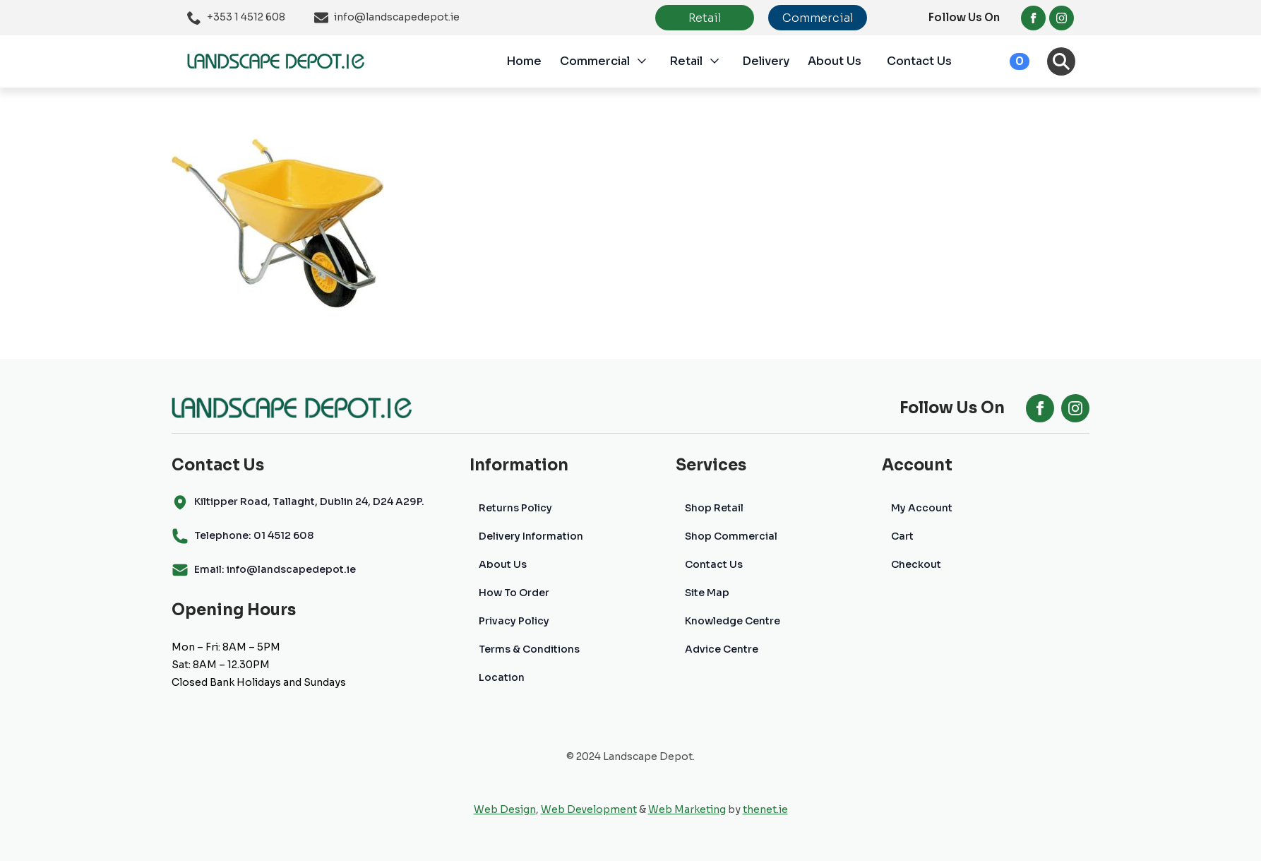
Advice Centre (721, 649)
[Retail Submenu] (722, 61)
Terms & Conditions (529, 649)
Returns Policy (515, 507)
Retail (686, 61)
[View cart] (1004, 61)
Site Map (707, 592)
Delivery (765, 61)
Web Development (589, 809)
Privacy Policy (514, 620)
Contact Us (919, 61)
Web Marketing (687, 809)
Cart (902, 536)
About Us (834, 61)
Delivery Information (531, 536)
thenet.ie (765, 809)
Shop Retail (714, 507)
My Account (921, 507)
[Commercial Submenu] (649, 61)
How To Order (514, 592)
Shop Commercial (731, 536)
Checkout (916, 564)
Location (502, 677)
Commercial (595, 61)
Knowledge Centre (732, 620)
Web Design (505, 809)
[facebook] (1033, 18)
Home (524, 61)
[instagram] (1061, 18)
